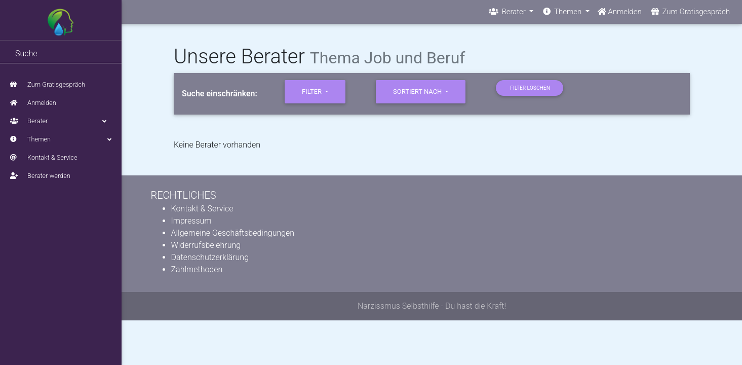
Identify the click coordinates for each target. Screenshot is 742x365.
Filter (312, 91)
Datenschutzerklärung (210, 257)
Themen (60, 139)
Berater (60, 121)
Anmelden (33, 102)
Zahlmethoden (197, 269)
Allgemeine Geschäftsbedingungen (233, 233)
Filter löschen (529, 88)
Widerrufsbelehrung (206, 245)
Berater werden (40, 175)
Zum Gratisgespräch (47, 84)
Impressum (191, 221)
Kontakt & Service (43, 157)
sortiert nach (418, 91)
